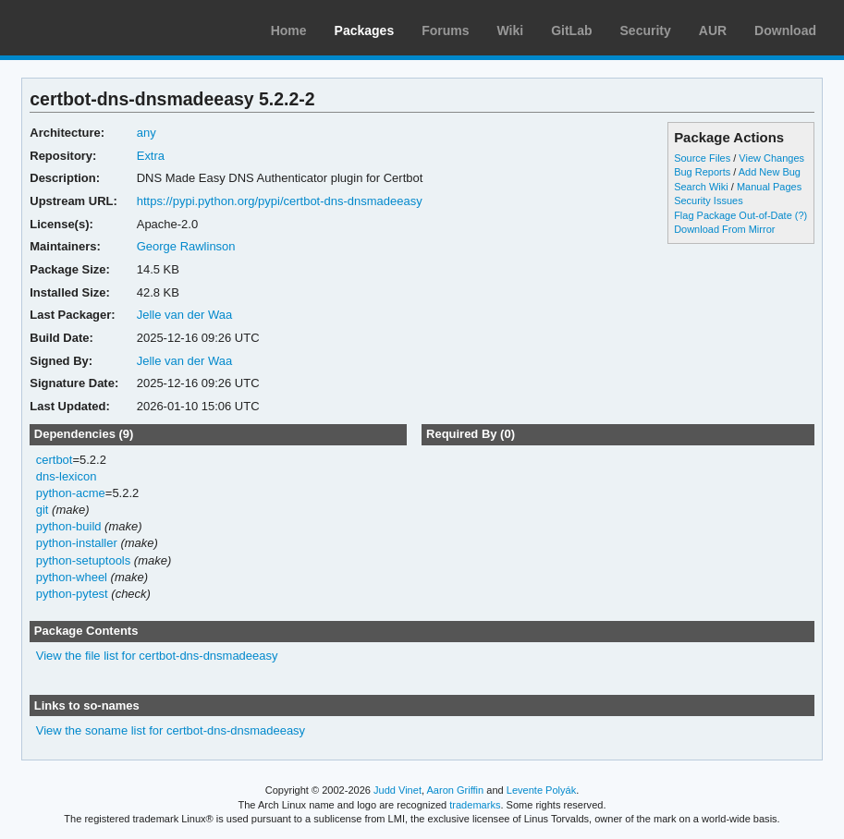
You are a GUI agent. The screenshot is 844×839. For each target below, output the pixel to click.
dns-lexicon (66, 476)
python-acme (70, 493)
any (146, 133)
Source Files (702, 158)
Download (785, 30)
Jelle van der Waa (184, 315)
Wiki (510, 30)
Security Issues (708, 200)
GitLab (571, 30)
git (42, 510)
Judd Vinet (397, 790)
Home (289, 30)
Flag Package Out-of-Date (733, 215)
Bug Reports (702, 171)
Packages (365, 30)
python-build (69, 526)
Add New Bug (770, 171)
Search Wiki (701, 186)
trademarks (474, 804)
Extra (151, 156)
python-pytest (72, 594)
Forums (445, 30)
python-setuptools (83, 560)
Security (645, 30)
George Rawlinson (186, 246)
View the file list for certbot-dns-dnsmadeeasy (157, 656)
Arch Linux (102, 27)
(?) (801, 215)
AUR (713, 30)
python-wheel (71, 577)
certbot (54, 460)
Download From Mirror (724, 229)
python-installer (76, 543)
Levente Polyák (541, 790)
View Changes (771, 158)
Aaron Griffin (454, 790)
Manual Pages (769, 186)
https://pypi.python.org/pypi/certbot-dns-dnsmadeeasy (279, 201)
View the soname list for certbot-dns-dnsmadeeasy (170, 730)
